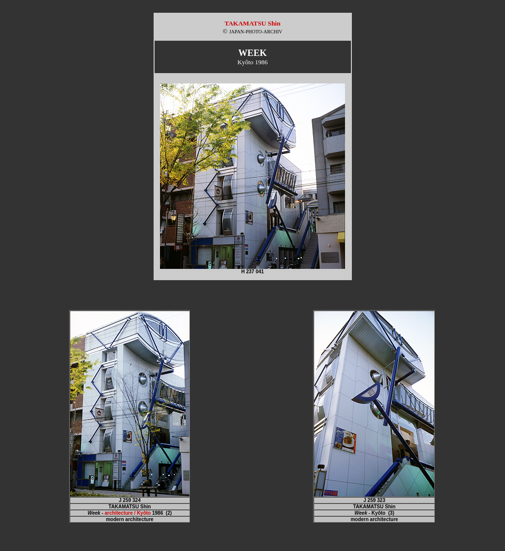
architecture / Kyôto (128, 513)
